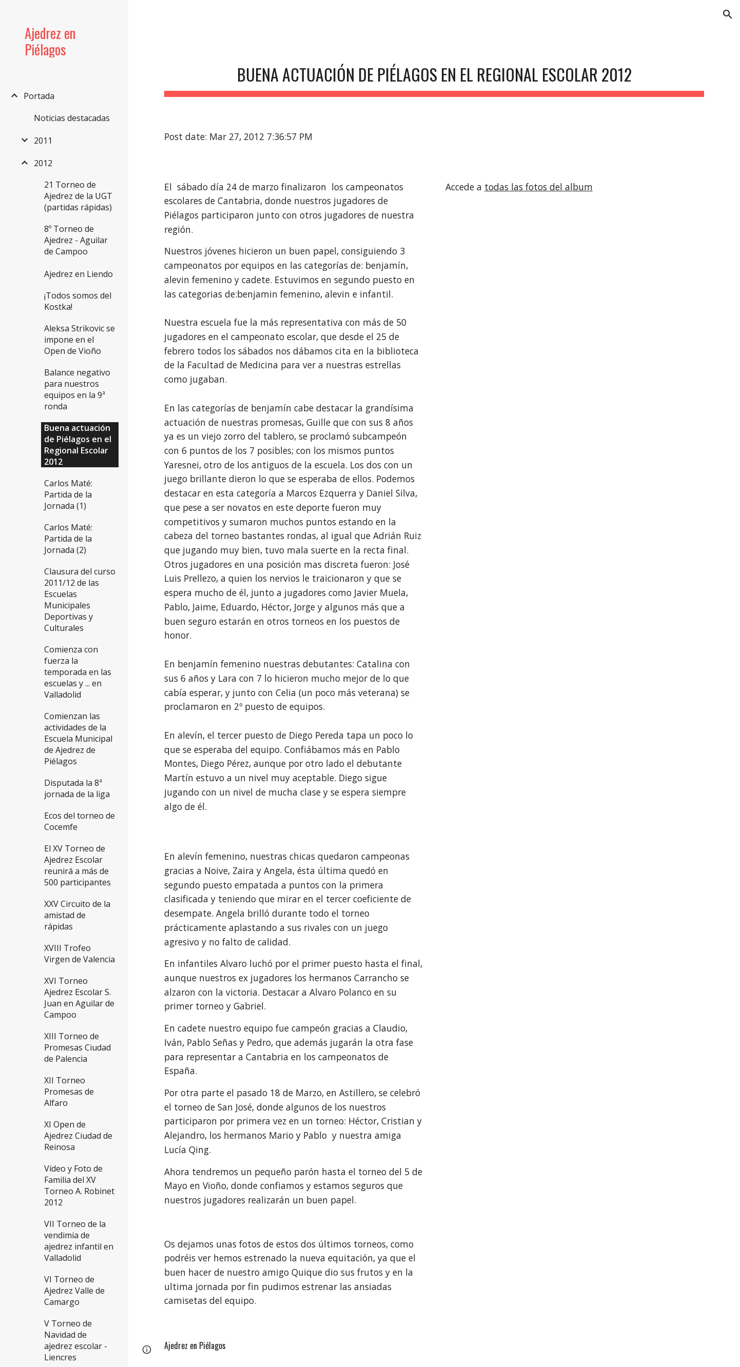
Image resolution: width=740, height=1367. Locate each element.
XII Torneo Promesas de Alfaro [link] (69, 1091)
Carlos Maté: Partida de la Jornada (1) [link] (68, 494)
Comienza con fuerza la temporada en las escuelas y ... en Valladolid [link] (77, 672)
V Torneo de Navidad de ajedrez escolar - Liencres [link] (75, 1340)
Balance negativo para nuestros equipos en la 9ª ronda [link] (77, 389)
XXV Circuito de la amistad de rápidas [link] (77, 915)
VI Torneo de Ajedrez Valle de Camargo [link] (74, 1290)
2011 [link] (43, 140)
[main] (434, 72)
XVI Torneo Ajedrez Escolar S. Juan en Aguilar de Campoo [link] (79, 997)
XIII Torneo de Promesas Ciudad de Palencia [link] (77, 1047)
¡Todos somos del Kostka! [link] (77, 301)
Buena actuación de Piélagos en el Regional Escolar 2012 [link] (77, 444)
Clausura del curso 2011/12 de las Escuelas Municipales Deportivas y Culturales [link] (79, 599)
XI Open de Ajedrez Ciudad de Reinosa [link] (78, 1136)
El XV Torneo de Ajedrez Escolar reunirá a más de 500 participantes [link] (77, 865)
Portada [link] (39, 96)
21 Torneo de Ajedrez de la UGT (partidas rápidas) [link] (78, 196)
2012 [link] (43, 163)
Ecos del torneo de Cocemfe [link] (79, 821)
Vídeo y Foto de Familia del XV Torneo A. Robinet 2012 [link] (79, 1185)
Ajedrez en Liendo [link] (78, 274)
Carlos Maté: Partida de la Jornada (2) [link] (68, 539)
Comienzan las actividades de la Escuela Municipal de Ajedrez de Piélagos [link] (78, 738)
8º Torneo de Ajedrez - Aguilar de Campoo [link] (76, 240)
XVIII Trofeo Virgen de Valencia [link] (79, 953)
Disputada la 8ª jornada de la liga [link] (77, 788)
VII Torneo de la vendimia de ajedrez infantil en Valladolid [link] (78, 1240)
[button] (727, 14)
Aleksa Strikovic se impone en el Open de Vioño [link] (79, 339)
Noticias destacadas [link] (72, 118)
